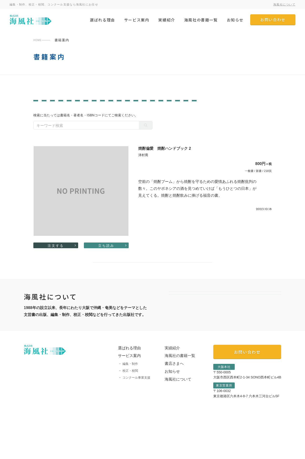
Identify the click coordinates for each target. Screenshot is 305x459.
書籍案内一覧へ (152, 282)
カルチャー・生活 (200, 112)
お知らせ (235, 20)
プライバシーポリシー (38, 454)
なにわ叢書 (153, 91)
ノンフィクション (73, 105)
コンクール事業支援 (132, 410)
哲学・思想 (218, 105)
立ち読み (106, 258)
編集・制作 (125, 396)
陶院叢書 (71, 91)
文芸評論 (43, 105)
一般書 (112, 91)
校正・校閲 (125, 403)
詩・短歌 (231, 112)
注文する (55, 258)
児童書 (106, 112)
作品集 (148, 105)
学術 (100, 105)
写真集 (168, 105)
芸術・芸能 (245, 105)
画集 (116, 105)
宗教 (174, 112)
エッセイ (69, 112)
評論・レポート (149, 112)
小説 (89, 112)
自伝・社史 (256, 112)
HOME (39, 40)
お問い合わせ (272, 19)
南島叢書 (41, 91)
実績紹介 (166, 20)
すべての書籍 (232, 91)
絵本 (124, 112)
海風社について (284, 4)
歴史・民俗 (191, 105)
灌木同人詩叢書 (192, 91)
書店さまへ (169, 396)
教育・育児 (45, 112)
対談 (131, 105)
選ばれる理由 (102, 20)
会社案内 (225, 325)
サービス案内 (136, 20)
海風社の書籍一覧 (201, 20)
